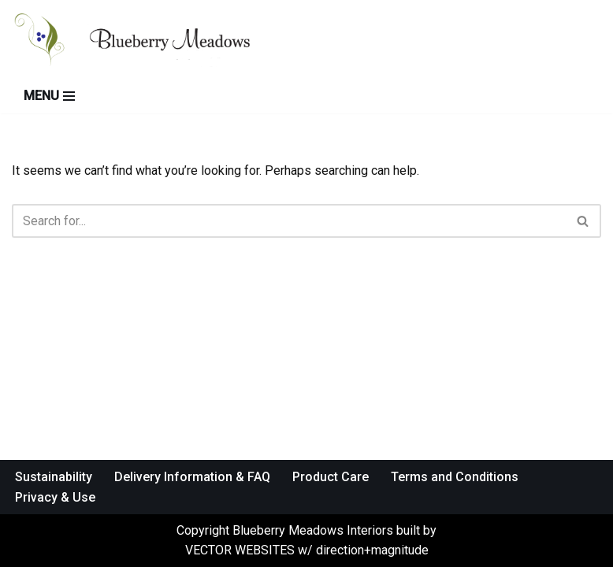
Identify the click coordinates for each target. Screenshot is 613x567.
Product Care (330, 476)
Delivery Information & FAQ (192, 476)
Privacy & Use (55, 497)
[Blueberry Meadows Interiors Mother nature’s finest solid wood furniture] (150, 39)
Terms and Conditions (454, 476)
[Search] (289, 221)
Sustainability (53, 476)
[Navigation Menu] (49, 96)
